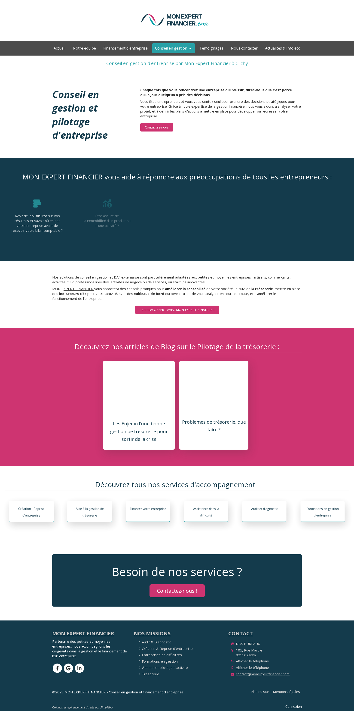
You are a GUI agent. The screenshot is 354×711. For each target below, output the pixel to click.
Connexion (293, 706)
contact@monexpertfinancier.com (263, 674)
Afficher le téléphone (252, 661)
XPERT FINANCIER (79, 288)
